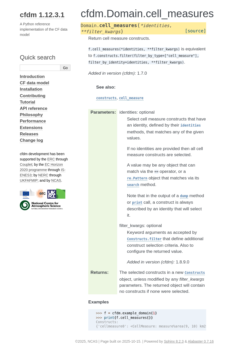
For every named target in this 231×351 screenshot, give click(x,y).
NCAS (56, 180)
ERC (51, 159)
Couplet (26, 164)
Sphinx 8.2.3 (174, 341)
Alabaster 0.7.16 (201, 341)
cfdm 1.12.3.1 (42, 15)
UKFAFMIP (29, 180)
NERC (43, 175)
